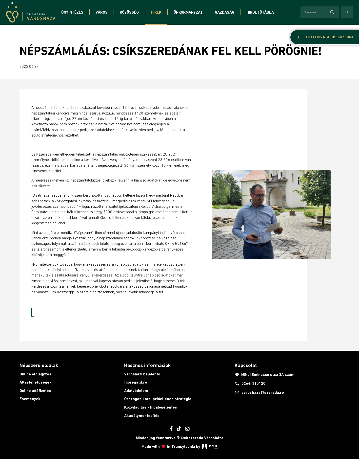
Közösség (129, 12)
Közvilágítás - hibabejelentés (150, 407)
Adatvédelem (136, 390)
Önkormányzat (188, 12)
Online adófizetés (35, 390)
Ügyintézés (72, 12)
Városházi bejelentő (142, 374)
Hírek (156, 12)
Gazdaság (224, 12)
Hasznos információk (147, 365)
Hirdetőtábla (260, 12)
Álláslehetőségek (36, 382)
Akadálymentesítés (142, 415)
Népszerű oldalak (39, 365)
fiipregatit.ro (135, 382)
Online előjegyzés (35, 374)
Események (30, 398)
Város (102, 12)
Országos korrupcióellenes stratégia (157, 398)
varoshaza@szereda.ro (259, 392)
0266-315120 (250, 383)
